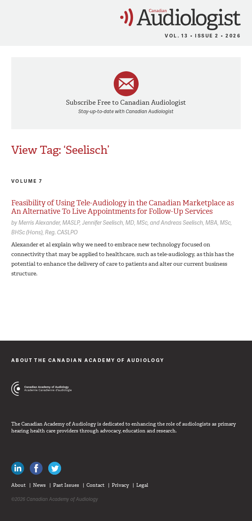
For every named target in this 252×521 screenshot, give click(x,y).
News (39, 485)
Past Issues (66, 485)
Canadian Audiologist (180, 19)
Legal (142, 485)
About (18, 485)
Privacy (120, 485)
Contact (95, 485)
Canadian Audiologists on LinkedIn (17, 468)
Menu (10, 17)
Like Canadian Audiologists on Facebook (36, 468)
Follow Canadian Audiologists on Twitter (54, 468)
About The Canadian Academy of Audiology (87, 360)
